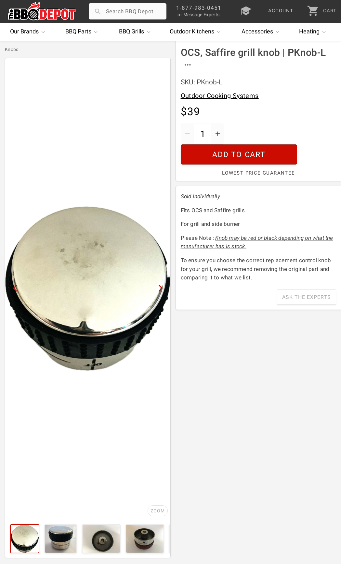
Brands (29, 32)
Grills (136, 32)
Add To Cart (282, 133)
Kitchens (197, 32)
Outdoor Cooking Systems (220, 96)
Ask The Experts (306, 277)
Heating (314, 32)
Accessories (262, 32)
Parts (83, 32)
